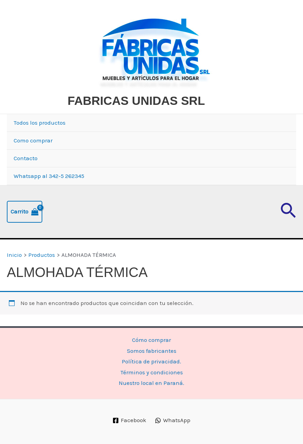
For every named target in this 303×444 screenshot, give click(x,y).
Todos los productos (40, 122)
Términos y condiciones (151, 372)
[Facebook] (129, 420)
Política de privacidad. (151, 361)
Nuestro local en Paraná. (151, 382)
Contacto (26, 158)
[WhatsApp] (173, 420)
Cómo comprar (151, 339)
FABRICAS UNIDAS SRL (136, 100)
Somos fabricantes (151, 350)
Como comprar (33, 140)
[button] (288, 211)
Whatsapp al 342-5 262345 (49, 175)
